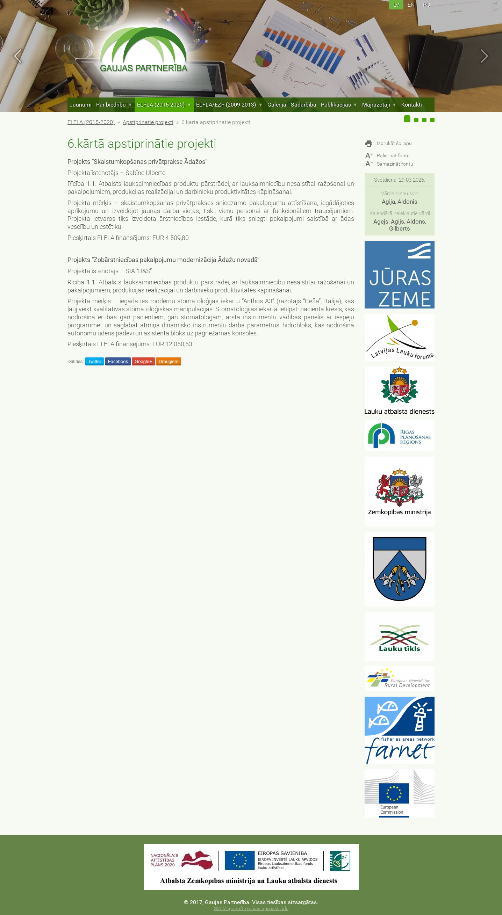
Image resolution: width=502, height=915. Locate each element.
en (411, 4)
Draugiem (168, 361)
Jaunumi (81, 104)
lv (396, 4)
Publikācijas (339, 104)
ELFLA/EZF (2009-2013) (229, 104)
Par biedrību (114, 104)
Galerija (276, 104)
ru (426, 4)
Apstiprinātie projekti (148, 122)
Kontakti (411, 104)
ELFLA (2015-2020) (164, 104)
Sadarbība (303, 104)
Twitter (94, 361)
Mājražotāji (379, 104)
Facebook (118, 361)
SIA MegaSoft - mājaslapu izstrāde (251, 909)
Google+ (143, 361)
